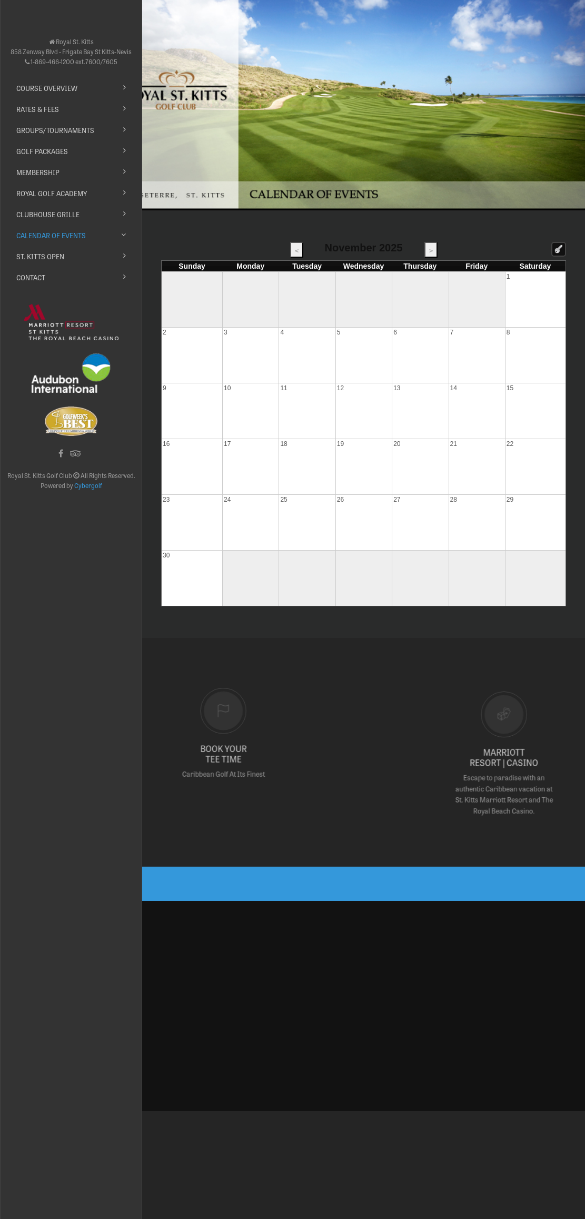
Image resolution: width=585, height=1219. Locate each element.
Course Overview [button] (46, 88)
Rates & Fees (37, 109)
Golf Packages (42, 151)
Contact (30, 277)
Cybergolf (88, 485)
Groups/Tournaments (55, 130)
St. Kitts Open (40, 256)
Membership (38, 172)
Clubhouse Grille (48, 214)
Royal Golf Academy (51, 193)
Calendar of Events (51, 235)
